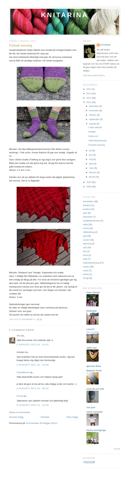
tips (84, 251)
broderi (86, 209)
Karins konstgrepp (96, 430)
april (91, 163)
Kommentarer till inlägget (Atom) (41, 423)
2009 (89, 186)
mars (92, 168)
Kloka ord (93, 136)
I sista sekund (95, 127)
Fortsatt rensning (96, 145)
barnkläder (88, 201)
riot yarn (91, 407)
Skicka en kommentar (19, 412)
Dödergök (92, 311)
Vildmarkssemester (97, 140)
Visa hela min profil (94, 76)
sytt (84, 247)
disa (19, 335)
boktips (86, 205)
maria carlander (95, 412)
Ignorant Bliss (94, 366)
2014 (89, 89)
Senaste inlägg (16, 417)
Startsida (45, 417)
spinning (87, 243)
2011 (89, 102)
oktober (93, 115)
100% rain (92, 347)
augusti (93, 123)
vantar (86, 266)
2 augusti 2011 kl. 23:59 (33, 365)
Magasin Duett (94, 370)
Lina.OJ (91, 329)
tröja (85, 259)
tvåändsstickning (91, 263)
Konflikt (92, 132)
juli (90, 150)
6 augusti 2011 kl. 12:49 (33, 405)
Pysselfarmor (23, 372)
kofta (85, 224)
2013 (89, 93)
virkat (85, 270)
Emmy (20, 396)
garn (85, 213)
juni (91, 155)
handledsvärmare (91, 220)
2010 (89, 182)
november (94, 110)
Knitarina (64, 15)
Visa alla (117, 449)
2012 (89, 98)
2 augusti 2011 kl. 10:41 (33, 344)
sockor (86, 240)
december (94, 106)
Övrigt (86, 278)
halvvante (87, 216)
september (94, 119)
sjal (84, 236)
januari (92, 177)
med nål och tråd (95, 389)
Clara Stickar (93, 292)
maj (91, 159)
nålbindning (88, 232)
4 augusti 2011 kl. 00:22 (33, 388)
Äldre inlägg (72, 417)
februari (93, 172)
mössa (86, 228)
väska (86, 274)
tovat (85, 255)
